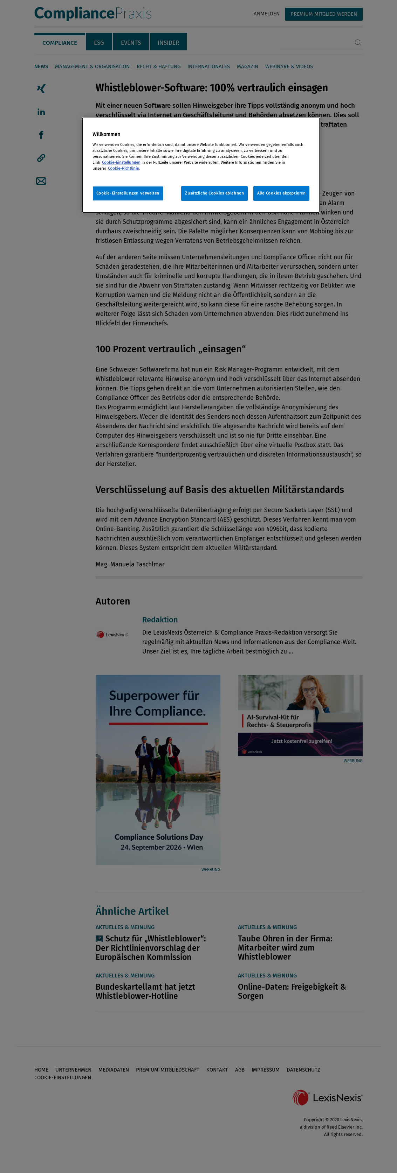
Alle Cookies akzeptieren (281, 193)
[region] (201, 165)
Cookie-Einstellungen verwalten (127, 193)
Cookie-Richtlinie (123, 168)
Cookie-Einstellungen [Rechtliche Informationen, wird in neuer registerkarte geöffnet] (121, 162)
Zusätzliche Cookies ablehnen (214, 193)
